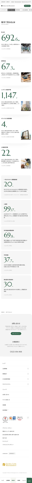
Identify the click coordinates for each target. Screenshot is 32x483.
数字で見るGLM (11, 10)
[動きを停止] (30, 1)
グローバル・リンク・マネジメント (9, 464)
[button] (3, 1)
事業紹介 (3, 312)
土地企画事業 (25, 10)
